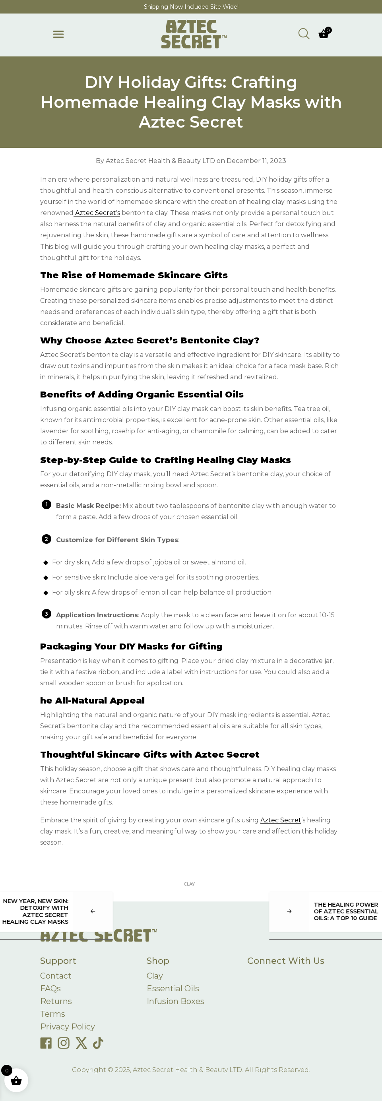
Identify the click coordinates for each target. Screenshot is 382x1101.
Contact (56, 976)
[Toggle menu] (58, 34)
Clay (189, 884)
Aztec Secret (280, 820)
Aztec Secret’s (97, 213)
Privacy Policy (67, 1026)
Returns (56, 1001)
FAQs (50, 988)
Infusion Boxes (175, 1001)
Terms (52, 1014)
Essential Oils (173, 988)
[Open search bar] (304, 33)
